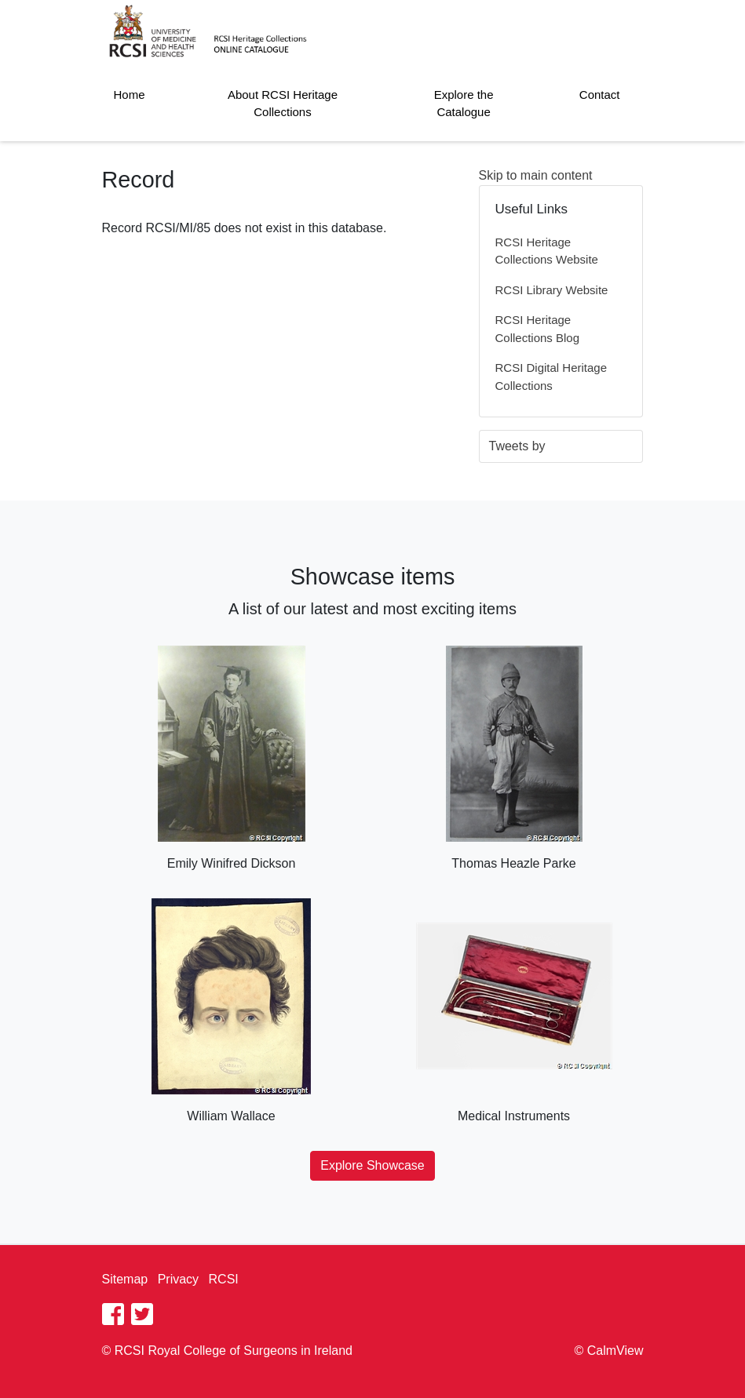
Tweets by (517, 446)
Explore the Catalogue (464, 103)
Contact (599, 94)
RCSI (224, 1279)
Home (129, 94)
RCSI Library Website (551, 290)
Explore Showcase (372, 1165)
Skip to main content (536, 175)
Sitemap (125, 1279)
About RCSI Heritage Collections (283, 103)
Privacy (178, 1279)
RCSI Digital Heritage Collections (551, 376)
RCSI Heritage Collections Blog (537, 328)
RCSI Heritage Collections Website (546, 251)
